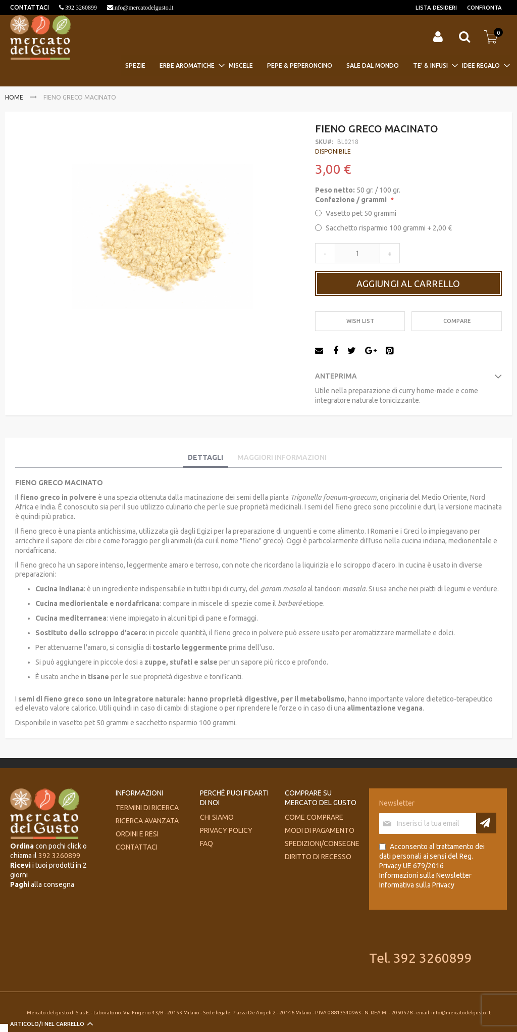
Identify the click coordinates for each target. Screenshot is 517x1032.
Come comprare (314, 817)
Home (14, 97)
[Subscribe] (486, 823)
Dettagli (205, 457)
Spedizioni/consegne (322, 843)
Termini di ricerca (147, 808)
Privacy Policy (226, 830)
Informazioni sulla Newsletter (425, 875)
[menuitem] (138, 65)
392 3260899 (80, 8)
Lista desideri (436, 8)
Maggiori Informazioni (282, 457)
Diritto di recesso (318, 857)
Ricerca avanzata (147, 821)
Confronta (484, 8)
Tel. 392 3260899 (420, 958)
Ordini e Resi (137, 834)
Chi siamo (217, 817)
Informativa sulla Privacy (416, 885)
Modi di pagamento (319, 830)
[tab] (205, 458)
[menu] (315, 65)
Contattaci (137, 847)
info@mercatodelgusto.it (143, 8)
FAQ (206, 843)
